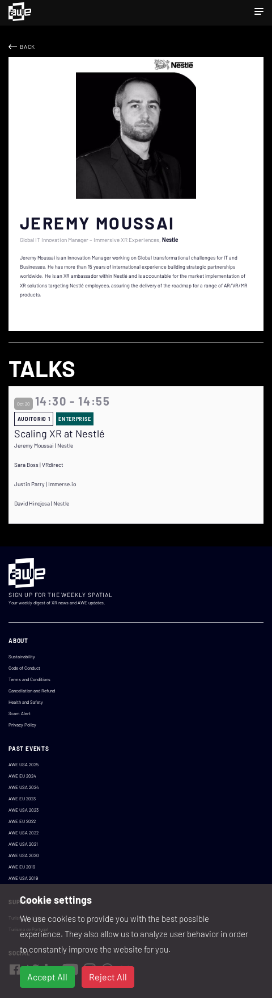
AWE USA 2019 (23, 878)
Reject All (108, 976)
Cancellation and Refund (31, 691)
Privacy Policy (22, 725)
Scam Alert (19, 713)
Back (27, 46)
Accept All (47, 976)
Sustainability (21, 656)
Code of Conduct (24, 668)
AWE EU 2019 (21, 867)
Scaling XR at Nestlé (59, 434)
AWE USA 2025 (23, 764)
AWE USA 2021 (23, 844)
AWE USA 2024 (23, 787)
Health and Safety (25, 702)
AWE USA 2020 (23, 855)
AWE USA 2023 (23, 810)
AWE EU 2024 (22, 776)
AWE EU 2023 (22, 798)
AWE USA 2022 (23, 833)
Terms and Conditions (29, 679)
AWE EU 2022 (22, 821)
